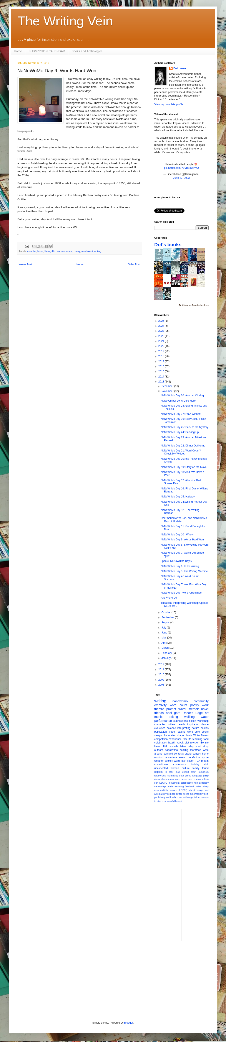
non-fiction (194, 757)
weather (159, 760)
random (158, 757)
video (172, 731)
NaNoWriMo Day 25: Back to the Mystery (184, 427)
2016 (161, 366)
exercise (31, 251)
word (190, 731)
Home (18, 51)
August (165, 622)
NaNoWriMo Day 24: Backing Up (180, 432)
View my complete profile (168, 104)
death (170, 786)
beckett (178, 801)
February (167, 653)
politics (205, 728)
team (193, 772)
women (175, 768)
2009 (161, 679)
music (158, 717)
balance (171, 728)
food (206, 739)
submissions (180, 720)
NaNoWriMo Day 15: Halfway (178, 496)
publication (160, 731)
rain (196, 782)
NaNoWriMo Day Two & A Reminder (182, 592)
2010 (161, 674)
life (189, 739)
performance (163, 720)
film (185, 739)
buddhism (203, 772)
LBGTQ (163, 782)
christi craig (196, 790)
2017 (161, 361)
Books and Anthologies (86, 51)
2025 (161, 320)
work (205, 705)
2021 (161, 341)
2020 (161, 346)
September (168, 617)
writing (97, 251)
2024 (161, 325)
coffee (179, 794)
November (167, 391)
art (207, 713)
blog (178, 772)
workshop (203, 720)
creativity (160, 705)
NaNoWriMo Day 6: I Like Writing (180, 566)
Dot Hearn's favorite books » (194, 305)
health (172, 742)
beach (181, 724)
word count (87, 251)
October (166, 612)
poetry (77, 251)
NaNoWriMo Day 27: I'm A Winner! (181, 413)
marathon (195, 750)
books (205, 731)
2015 (161, 371)
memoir (193, 709)
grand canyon (193, 753)
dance (205, 724)
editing (173, 717)
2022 (161, 336)
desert (185, 772)
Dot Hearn (179, 68)
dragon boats (185, 735)
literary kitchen (52, 251)
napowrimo (171, 750)
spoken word (172, 760)
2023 (161, 330)
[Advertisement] (202, 874)
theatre (159, 709)
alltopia (158, 794)
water (205, 717)
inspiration (193, 724)
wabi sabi (171, 797)
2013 (161, 381)
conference (179, 764)
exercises (159, 728)
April (164, 642)
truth (181, 775)
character (159, 724)
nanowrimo (67, 251)
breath (205, 760)
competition (161, 739)
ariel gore (173, 713)
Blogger (128, 1022)
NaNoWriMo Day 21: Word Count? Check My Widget (181, 452)
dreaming (179, 786)
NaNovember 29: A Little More (178, 400)
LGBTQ (183, 790)
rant (206, 790)
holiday (195, 764)
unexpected (161, 768)
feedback (189, 786)
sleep (157, 735)
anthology (188, 797)
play (177, 779)
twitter (197, 797)
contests (179, 753)
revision (194, 742)
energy (197, 779)
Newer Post (25, 264)
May (164, 637)
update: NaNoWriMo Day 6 (176, 561)
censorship (160, 786)
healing (184, 750)
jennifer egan (160, 801)
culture (186, 768)
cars (190, 779)
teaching (197, 739)
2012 (161, 664)
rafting (205, 779)
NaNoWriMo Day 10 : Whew (177, 534)
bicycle (166, 794)
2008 (161, 684)
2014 (161, 376)
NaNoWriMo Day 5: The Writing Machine (184, 571)
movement (173, 782)
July (164, 627)
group (188, 775)
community (201, 701)
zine (179, 797)
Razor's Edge (193, 713)
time (197, 731)
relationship (160, 775)
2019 (161, 351)
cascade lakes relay (181, 746)
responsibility (161, 790)
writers (171, 724)
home (40, 251)
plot (187, 742)
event (182, 757)
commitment (161, 764)
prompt (171, 709)
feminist (205, 797)
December (167, 386)
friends (159, 713)
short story (202, 746)
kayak (180, 742)
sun (156, 782)
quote (205, 757)
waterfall (171, 801)
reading (181, 731)
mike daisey (202, 786)
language (197, 775)
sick (206, 764)
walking (189, 717)
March (165, 647)
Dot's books (167, 244)
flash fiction (187, 760)
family (196, 768)
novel (205, 709)
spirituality (173, 775)
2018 (161, 356)
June (164, 632)
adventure (171, 757)
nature (195, 728)
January (166, 658)
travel (182, 709)
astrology (204, 782)
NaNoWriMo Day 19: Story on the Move (184, 467)
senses (173, 790)
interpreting (183, 728)
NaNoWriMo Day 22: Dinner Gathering (183, 445)
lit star (169, 771)
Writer (196, 735)
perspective (187, 782)
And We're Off (169, 597)
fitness (205, 735)
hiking (186, 794)
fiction (192, 720)
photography (167, 779)
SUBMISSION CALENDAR (46, 51)
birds (172, 794)
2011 (161, 669)
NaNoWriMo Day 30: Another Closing (182, 395)
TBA (197, 760)
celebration (160, 742)
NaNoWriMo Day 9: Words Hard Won (182, 539)
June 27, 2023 (181, 177)
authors (158, 750)
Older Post (134, 264)
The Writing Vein (65, 21)
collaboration (168, 735)
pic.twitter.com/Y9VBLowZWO (181, 167)
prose (184, 779)
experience (175, 739)
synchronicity (196, 794)
